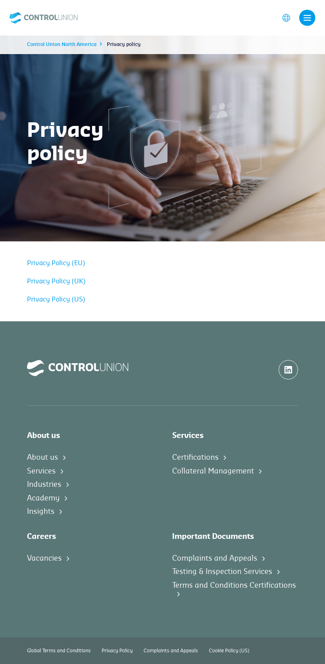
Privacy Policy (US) (56, 299)
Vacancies (44, 558)
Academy (43, 498)
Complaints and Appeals (214, 558)
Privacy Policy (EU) (56, 263)
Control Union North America (61, 44)
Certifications (195, 457)
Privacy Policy (117, 650)
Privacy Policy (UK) (56, 281)
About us (42, 457)
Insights (40, 511)
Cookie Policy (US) (229, 650)
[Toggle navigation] (307, 18)
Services (41, 471)
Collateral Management (213, 471)
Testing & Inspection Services (222, 571)
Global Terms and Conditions (59, 650)
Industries (44, 484)
